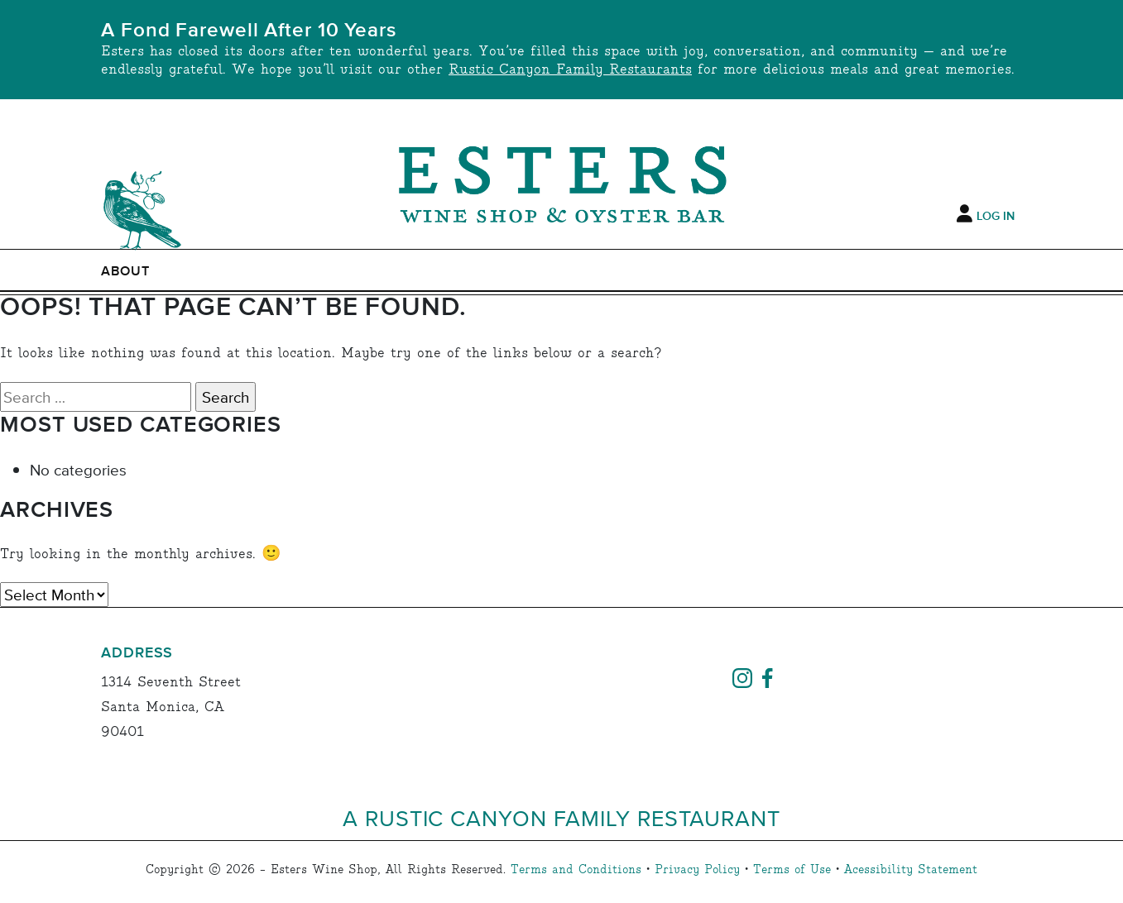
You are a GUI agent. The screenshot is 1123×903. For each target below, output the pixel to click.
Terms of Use (792, 870)
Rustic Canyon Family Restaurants (570, 70)
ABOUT (125, 271)
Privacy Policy (697, 870)
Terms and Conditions (576, 870)
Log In (996, 216)
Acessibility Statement (910, 870)
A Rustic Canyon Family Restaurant (561, 817)
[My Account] (964, 214)
